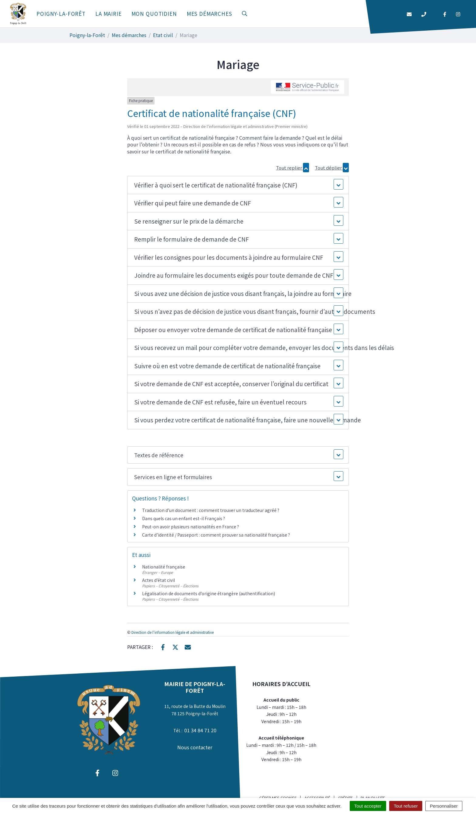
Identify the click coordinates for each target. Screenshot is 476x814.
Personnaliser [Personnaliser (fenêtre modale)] (444, 806)
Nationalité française (163, 567)
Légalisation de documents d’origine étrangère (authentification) (208, 593)
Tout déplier (332, 167)
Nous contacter (194, 747)
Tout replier (292, 167)
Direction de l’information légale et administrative (172, 632)
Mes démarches (209, 13)
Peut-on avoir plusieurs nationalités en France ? (190, 527)
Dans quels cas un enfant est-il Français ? (183, 518)
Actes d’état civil (158, 580)
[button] (238, 185)
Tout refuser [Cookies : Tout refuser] (406, 806)
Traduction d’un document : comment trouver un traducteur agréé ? (210, 510)
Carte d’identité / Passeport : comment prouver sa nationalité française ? (216, 535)
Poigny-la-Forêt (61, 13)
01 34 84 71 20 (200, 730)
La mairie (108, 13)
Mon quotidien (154, 13)
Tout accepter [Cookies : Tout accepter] (368, 806)
